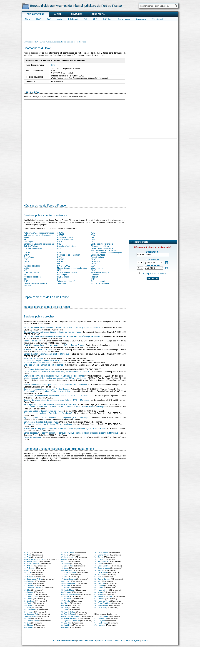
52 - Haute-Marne (67, 590)
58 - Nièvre (65, 603)
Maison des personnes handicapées (72, 268)
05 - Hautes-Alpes (30, 561)
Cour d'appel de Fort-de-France (37, 369)
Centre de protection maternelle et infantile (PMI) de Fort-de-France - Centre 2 (57, 371)
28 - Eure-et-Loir (30, 610)
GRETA (94, 264)
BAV (53, 65)
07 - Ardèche (28, 566)
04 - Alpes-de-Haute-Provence (35, 559)
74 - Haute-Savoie (101, 561)
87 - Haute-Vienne (101, 590)
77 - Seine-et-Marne (102, 568)
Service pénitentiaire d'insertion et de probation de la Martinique (50, 404)
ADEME (60, 233)
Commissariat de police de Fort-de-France (41, 360)
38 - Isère (64, 559)
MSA (59, 270)
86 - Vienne (99, 588)
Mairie (27, 19)
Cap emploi (28, 242)
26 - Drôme (28, 605)
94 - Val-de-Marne (101, 605)
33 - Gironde (28, 625)
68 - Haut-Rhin (66, 625)
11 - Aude (27, 575)
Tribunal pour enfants (99, 281)
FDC (59, 264)
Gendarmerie (141, 19)
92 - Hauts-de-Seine (102, 601)
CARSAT (61, 242)
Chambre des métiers (100, 246)
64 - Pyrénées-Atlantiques (70, 616)
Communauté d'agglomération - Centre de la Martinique (47, 391)
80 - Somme (99, 575)
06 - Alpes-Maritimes (31, 564)
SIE (25, 279)
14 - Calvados (29, 581)
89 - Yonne (99, 594)
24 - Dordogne (29, 601)
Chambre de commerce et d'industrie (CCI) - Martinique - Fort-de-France (54, 376)
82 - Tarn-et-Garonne (103, 579)
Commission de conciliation (68, 255)
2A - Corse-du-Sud (31, 614)
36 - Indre (64, 555)
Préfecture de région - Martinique (37, 363)
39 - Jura (64, 561)
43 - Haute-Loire (67, 570)
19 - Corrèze (28, 592)
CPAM (38, 19)
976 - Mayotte (100, 625)
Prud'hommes (63, 277)
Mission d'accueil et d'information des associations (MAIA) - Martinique (55, 378)
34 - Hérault (28, 627)
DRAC (93, 259)
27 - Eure (27, 607)
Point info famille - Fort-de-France (38, 349)
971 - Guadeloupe (101, 616)
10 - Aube (27, 572)
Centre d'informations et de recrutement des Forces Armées (104, 249)
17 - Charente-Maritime (32, 588)
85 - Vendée (99, 586)
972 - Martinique (101, 618)
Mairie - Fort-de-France (33, 341)
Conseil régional (97, 257)
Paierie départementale (67, 272)
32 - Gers (27, 623)
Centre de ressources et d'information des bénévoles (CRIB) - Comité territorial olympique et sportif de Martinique (71, 433)
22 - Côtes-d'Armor (31, 596)
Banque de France (65, 237)
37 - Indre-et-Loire (67, 557)
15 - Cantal (28, 583)
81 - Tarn (98, 577)
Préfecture (107, 19)
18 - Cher (27, 590)
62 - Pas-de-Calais (68, 612)
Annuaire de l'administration (64, 640)
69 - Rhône (65, 627)
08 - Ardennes (29, 568)
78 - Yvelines (99, 570)
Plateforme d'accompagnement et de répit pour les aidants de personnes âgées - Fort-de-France (64, 428)
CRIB (26, 259)
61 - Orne (64, 610)
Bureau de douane (65, 239)
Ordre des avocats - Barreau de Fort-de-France (43, 365)
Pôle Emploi (62, 275)
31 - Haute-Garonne (31, 621)
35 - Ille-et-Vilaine (67, 553)
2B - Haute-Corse (30, 616)
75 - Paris (98, 564)
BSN (26, 239)
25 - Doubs (28, 603)
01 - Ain (26, 553)
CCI (92, 242)
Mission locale (96, 268)
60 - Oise (64, 607)
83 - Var (97, 581)
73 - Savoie (99, 559)
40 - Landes (65, 564)
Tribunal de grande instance (35, 283)
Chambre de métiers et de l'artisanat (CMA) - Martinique (48, 424)
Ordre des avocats (31, 272)
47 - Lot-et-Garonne (68, 579)
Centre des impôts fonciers (102, 244)
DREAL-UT (95, 261)
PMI (85, 19)
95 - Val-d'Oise (100, 607)
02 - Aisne (27, 555)
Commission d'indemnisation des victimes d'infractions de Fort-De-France (55, 396)
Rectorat (94, 277)
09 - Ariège (28, 570)
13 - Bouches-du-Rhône (33, 579)
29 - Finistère (29, 612)
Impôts (59, 19)
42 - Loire (64, 568)
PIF (25, 275)
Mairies (57, 14)
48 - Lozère (65, 581)
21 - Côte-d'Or (29, 594)
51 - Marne (65, 588)
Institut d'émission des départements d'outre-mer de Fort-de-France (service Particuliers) (62, 328)
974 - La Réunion (101, 623)
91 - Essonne (100, 599)
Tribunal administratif (66, 281)
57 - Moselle (65, 601)
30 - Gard (27, 618)
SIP (58, 279)
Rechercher (153, 278)
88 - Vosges (99, 592)
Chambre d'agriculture (66, 246)
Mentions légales (132, 640)
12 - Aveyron (28, 577)
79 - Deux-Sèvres (101, 572)
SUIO (26, 281)
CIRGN (27, 253)
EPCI (95, 19)
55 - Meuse (65, 596)
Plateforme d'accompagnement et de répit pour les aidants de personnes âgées (39, 235)
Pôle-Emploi (73, 19)
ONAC (93, 270)
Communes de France (86, 640)
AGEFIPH (61, 235)
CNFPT (27, 255)
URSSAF (27, 286)
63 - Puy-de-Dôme (68, 614)
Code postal (98, 14)
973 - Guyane (100, 621)
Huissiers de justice (32, 266)
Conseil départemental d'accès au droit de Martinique (46, 354)
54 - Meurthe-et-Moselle (70, 594)
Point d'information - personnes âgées (106, 253)
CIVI (59, 253)
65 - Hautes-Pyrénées (69, 618)
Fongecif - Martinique (32, 437)
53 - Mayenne (66, 592)
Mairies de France (105, 640)
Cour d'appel (29, 257)
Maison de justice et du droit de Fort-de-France (43, 411)
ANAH (93, 235)
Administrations (35, 14)
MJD (26, 270)
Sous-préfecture (124, 19)
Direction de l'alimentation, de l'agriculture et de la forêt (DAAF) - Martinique (56, 400)
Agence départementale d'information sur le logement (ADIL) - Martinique (56, 417)
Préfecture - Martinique (33, 358)
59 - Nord (64, 605)
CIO (58, 248)
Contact (144, 640)
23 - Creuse (28, 599)
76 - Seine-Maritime (102, 566)
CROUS (60, 259)
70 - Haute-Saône (101, 553)
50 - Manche (65, 586)
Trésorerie (61, 283)
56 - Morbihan (66, 599)
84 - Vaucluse (100, 583)
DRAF (26, 261)
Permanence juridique (100, 272)
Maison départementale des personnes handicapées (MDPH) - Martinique (55, 385)
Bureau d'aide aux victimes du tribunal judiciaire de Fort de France (52, 332)
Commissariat (157, 19)
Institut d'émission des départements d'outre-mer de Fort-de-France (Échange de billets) (62, 336)
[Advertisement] (100, 31)
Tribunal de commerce (100, 283)
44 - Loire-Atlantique (68, 572)
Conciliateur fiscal (98, 255)
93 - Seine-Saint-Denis (103, 603)
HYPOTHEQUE (63, 266)
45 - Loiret (64, 575)
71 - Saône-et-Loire (102, 555)
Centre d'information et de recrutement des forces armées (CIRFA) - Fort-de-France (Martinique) (64, 407)
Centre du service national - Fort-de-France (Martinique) (48, 413)
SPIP (93, 279)
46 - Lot (63, 577)
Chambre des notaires (33, 248)
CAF (49, 19)
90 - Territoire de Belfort (103, 596)
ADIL (93, 233)
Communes (76, 14)
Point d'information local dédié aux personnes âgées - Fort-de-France (54, 345)
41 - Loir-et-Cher (67, 566)
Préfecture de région (32, 277)
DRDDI (60, 261)
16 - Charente (29, 586)
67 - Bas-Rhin (66, 623)
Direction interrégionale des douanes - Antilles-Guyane (46, 389)
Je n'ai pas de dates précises (154, 273)
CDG (59, 244)
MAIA (93, 266)
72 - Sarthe (99, 557)
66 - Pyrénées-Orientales (70, 621)
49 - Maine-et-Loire (68, 583)
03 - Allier (27, 557)
